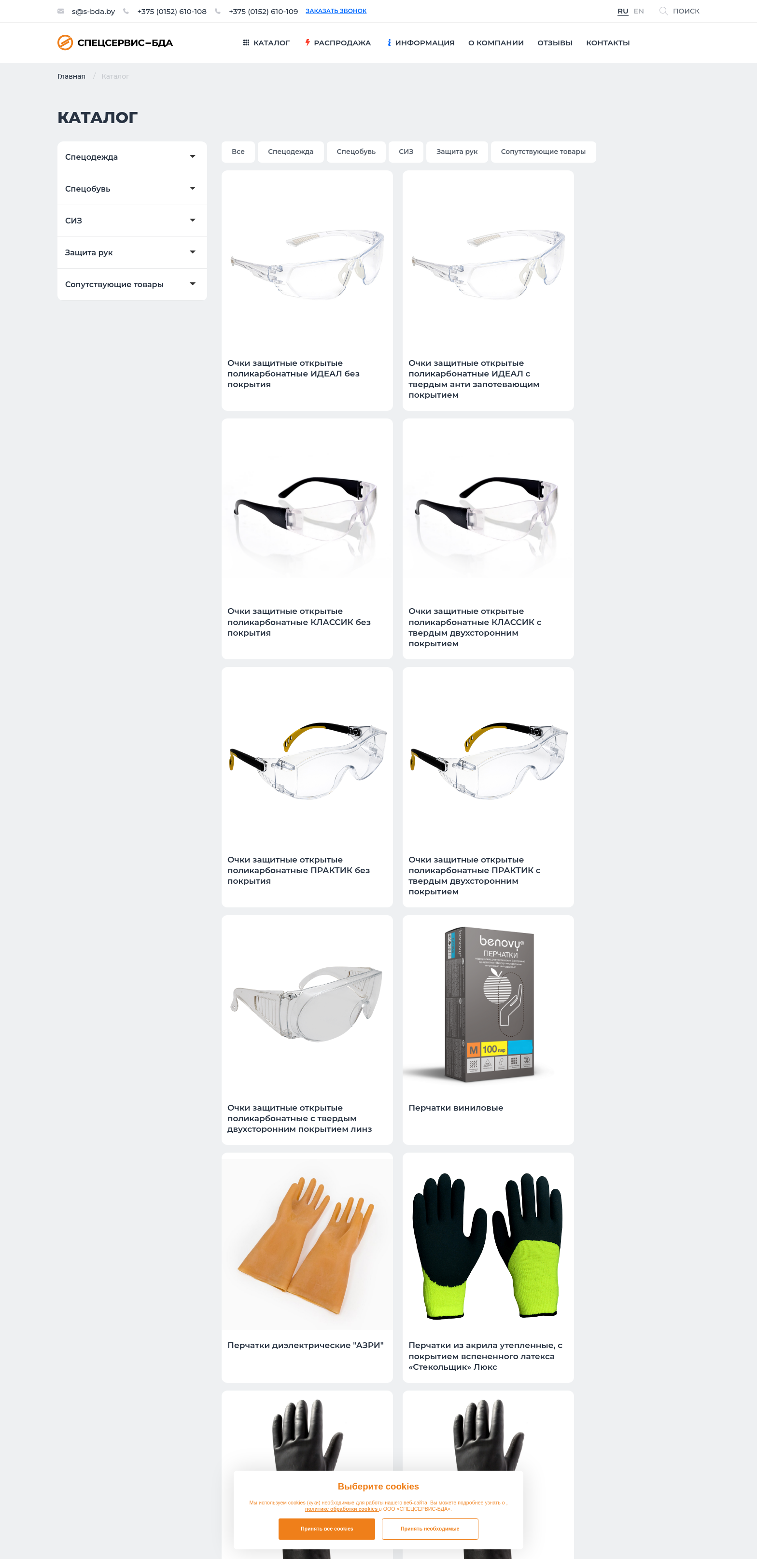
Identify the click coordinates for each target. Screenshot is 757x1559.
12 (622, 1178)
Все (238, 151)
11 (600, 1178)
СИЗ (73, 221)
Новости (584, 1382)
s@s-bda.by (94, 11)
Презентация (594, 1340)
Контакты (279, 1361)
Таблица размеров (605, 1361)
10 (577, 1178)
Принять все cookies (327, 1528)
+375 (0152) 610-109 (270, 11)
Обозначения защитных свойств (633, 1403)
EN (638, 11)
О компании (285, 1382)
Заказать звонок (344, 11)
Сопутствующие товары (114, 284)
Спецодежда (91, 157)
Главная (71, 76)
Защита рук (89, 253)
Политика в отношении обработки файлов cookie (619, 1531)
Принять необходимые (430, 1528)
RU (623, 11)
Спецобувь (87, 189)
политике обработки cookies (342, 1509)
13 (645, 1178)
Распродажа (421, 1340)
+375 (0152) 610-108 (175, 11)
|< (428, 1178)
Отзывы (276, 1340)
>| (690, 1178)
